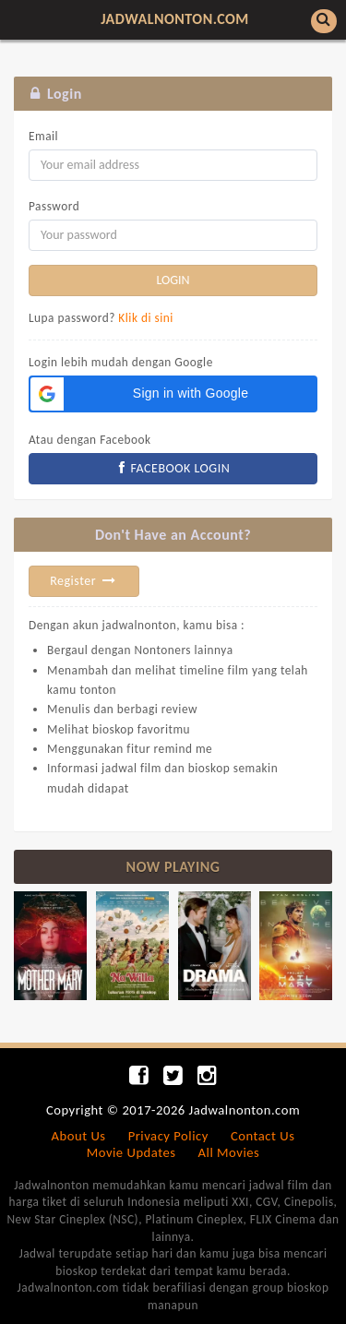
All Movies (229, 1152)
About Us (79, 1135)
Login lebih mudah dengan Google (121, 362)
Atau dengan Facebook (90, 439)
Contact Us (262, 1135)
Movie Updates (131, 1152)
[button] (173, 394)
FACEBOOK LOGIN (173, 468)
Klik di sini (145, 318)
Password (54, 206)
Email (43, 136)
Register (84, 581)
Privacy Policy (168, 1135)
